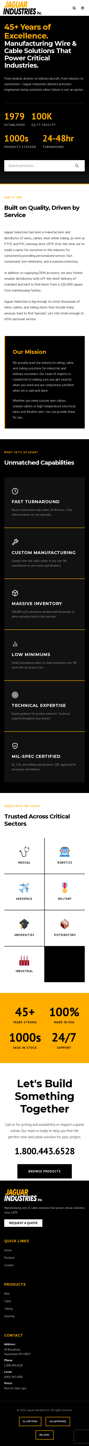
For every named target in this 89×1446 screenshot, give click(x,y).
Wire (7, 1294)
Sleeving (9, 1316)
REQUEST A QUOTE (23, 1223)
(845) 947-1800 (13, 1377)
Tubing (8, 1309)
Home (8, 1250)
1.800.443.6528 (45, 1150)
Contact (9, 1265)
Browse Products (44, 1171)
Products (9, 1258)
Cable (7, 1301)
